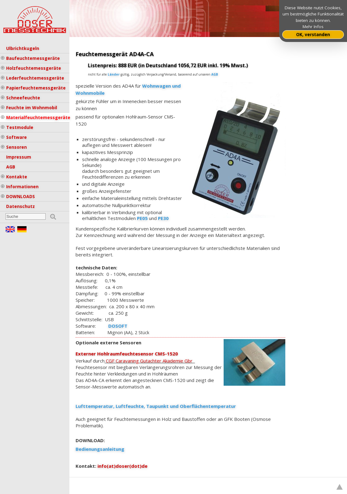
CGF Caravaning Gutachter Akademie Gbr (150, 361)
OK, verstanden (313, 34)
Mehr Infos (313, 26)
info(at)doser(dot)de (122, 466)
